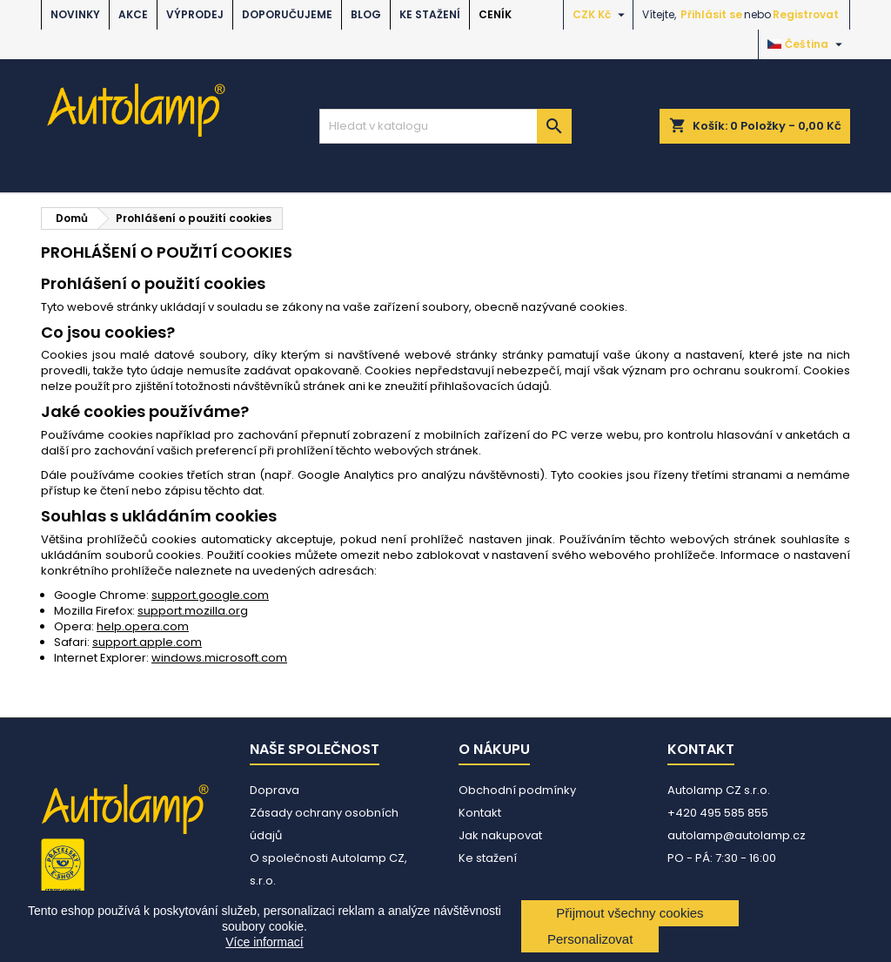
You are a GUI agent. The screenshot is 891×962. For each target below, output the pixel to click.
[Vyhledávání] (445, 126)
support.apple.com (147, 642)
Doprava (274, 790)
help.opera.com (143, 626)
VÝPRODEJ (195, 14)
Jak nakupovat (500, 835)
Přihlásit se (711, 14)
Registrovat (806, 14)
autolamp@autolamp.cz (736, 835)
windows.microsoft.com (219, 657)
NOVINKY (75, 14)
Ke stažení (429, 14)
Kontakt (480, 812)
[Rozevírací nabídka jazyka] (807, 44)
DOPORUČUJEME (287, 14)
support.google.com (210, 595)
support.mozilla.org (192, 610)
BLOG (366, 14)
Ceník (495, 14)
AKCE (133, 14)
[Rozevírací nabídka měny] (601, 15)
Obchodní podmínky (517, 790)
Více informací (264, 942)
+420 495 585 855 (717, 812)
